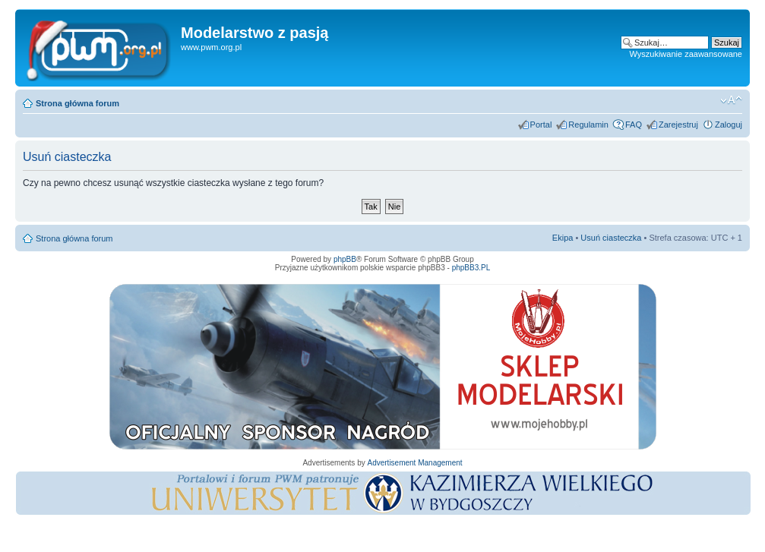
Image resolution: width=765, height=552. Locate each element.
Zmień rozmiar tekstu (731, 100)
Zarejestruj (678, 124)
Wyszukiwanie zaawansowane (686, 53)
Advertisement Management (414, 463)
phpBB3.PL (471, 267)
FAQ (633, 124)
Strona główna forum (77, 103)
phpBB (345, 259)
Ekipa (563, 237)
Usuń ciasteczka (610, 237)
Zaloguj (728, 124)
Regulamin (588, 124)
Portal (541, 124)
